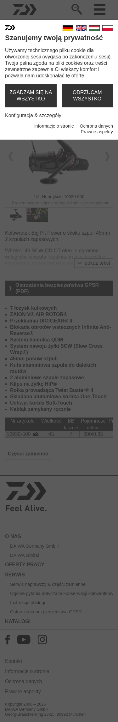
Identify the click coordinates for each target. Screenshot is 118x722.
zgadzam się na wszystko (30, 95)
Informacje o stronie (54, 126)
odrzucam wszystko (87, 95)
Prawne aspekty (97, 131)
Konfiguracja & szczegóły (33, 115)
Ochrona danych (96, 126)
